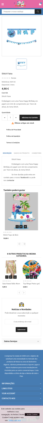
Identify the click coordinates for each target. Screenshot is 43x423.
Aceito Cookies (32, 414)
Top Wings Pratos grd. (31, 284)
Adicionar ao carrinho (30, 118)
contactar (10, 180)
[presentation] (19, 244)
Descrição (7, 153)
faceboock (25, 177)
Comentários (37, 153)
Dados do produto (21, 153)
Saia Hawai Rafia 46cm (11, 284)
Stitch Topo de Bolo (10, 235)
